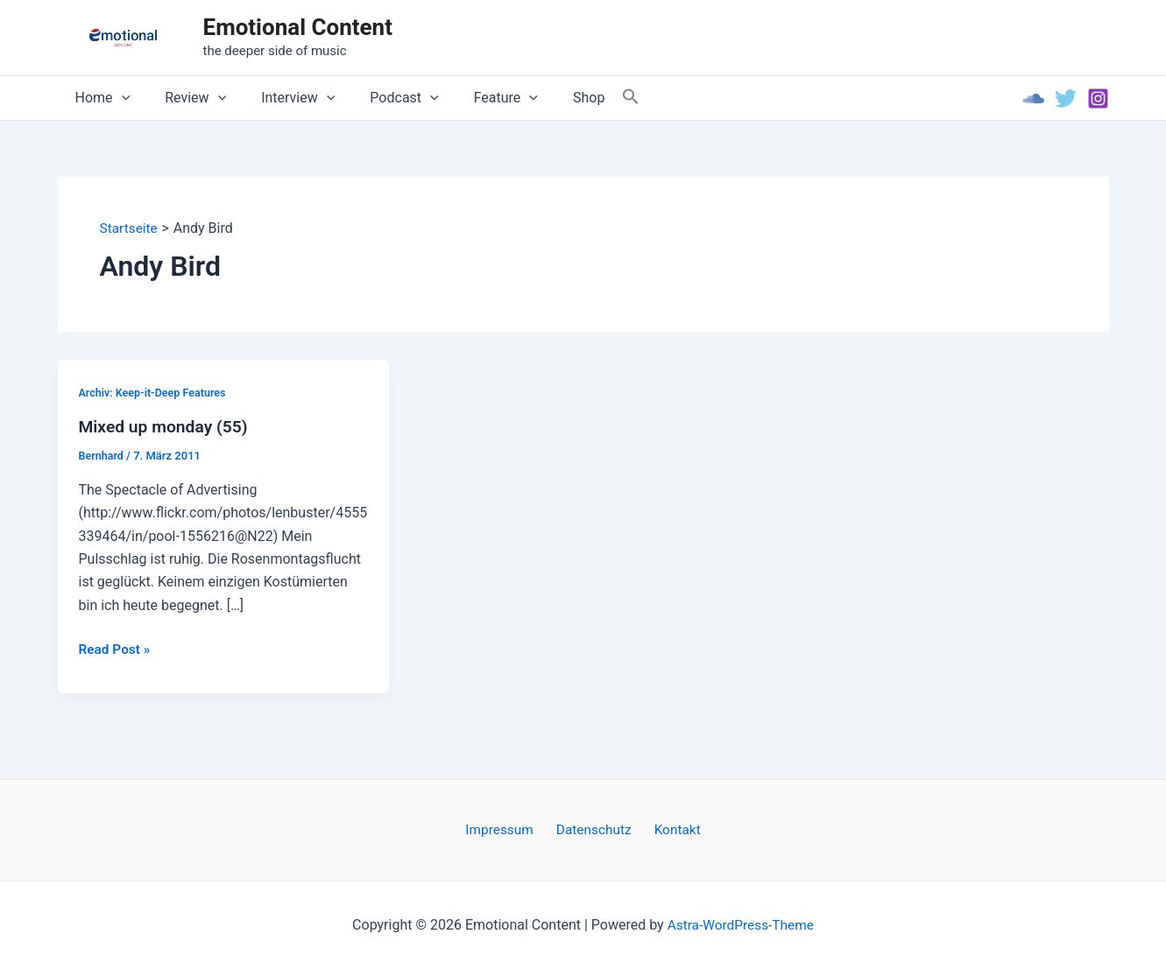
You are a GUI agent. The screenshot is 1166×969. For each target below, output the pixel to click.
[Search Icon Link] (588, 98)
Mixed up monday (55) (166, 427)
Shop (550, 97)
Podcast (379, 98)
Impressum (505, 829)
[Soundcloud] (1033, 98)
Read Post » (116, 650)
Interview (280, 98)
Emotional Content (297, 27)
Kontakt (671, 829)
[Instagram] (1098, 98)
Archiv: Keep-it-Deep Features (155, 392)
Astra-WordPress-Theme (740, 924)
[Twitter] (1066, 98)
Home (99, 98)
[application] (118, 98)
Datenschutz (594, 829)
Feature (474, 98)
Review (185, 98)
